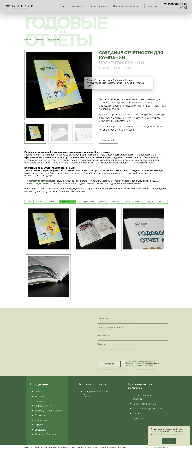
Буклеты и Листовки (46, 434)
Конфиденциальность (127, 369)
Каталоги (40, 396)
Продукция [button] (76, 6)
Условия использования (146, 369)
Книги (38, 391)
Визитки (39, 425)
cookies (183, 431)
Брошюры (40, 429)
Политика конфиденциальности (156, 447)
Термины (138, 418)
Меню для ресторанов (48, 410)
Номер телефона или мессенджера (110, 327)
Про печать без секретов (126, 6)
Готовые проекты (99, 6)
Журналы (40, 401)
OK (169, 441)
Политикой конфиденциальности (139, 365)
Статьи (137, 413)
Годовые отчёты (44, 405)
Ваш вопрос (102, 344)
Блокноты (40, 415)
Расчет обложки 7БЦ (144, 403)
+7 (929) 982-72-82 (175, 3)
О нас (63, 6)
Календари (41, 420)
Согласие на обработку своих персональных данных (140, 362)
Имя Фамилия (103, 318)
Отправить (109, 364)
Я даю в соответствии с (142, 364)
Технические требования (147, 408)
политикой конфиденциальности (167, 434)
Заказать (107, 140)
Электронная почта (105, 336)
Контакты (152, 6)
